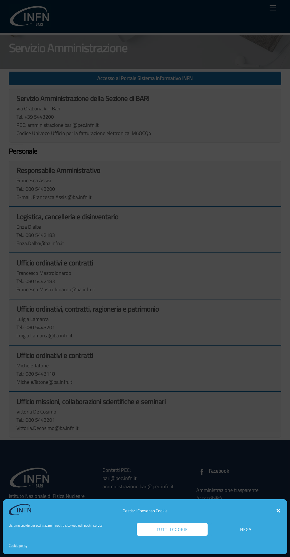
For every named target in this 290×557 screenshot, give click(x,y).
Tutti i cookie (172, 529)
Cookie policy (18, 545)
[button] (278, 510)
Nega (245, 529)
